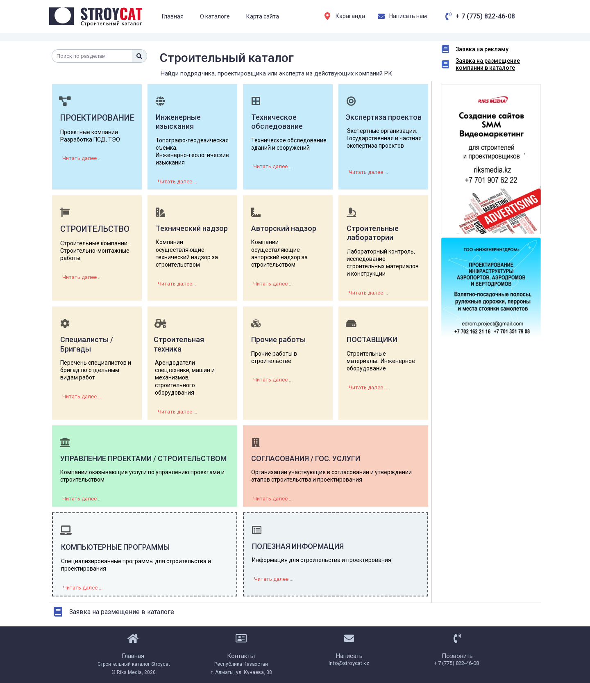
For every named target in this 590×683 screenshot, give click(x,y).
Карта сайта (262, 16)
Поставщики (372, 339)
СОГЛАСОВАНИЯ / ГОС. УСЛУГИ (305, 458)
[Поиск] (139, 56)
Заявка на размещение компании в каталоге (488, 64)
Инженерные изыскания (178, 122)
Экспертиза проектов (383, 117)
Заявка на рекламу (482, 49)
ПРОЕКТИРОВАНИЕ (97, 118)
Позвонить (457, 655)
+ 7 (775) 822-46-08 (485, 16)
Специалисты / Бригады (86, 344)
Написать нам (408, 16)
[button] (82, 158)
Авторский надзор (283, 228)
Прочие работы (278, 339)
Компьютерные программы (115, 547)
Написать (349, 655)
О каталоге (215, 16)
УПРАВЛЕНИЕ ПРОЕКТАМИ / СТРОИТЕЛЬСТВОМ (143, 458)
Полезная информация (298, 546)
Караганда (350, 16)
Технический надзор (192, 228)
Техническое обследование (277, 122)
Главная (173, 16)
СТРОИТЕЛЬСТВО (94, 229)
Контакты (241, 655)
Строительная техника (179, 344)
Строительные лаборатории (373, 233)
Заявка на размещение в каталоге (121, 611)
